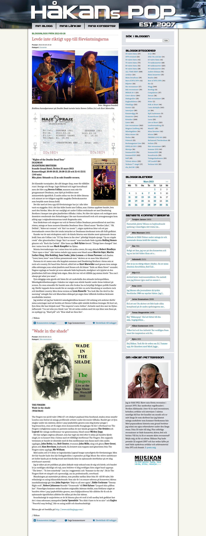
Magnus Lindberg (133, 128)
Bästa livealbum (132, 77)
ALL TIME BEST (132, 71)
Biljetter (129, 83)
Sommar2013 (131, 152)
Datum (150, 95)
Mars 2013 (148, 181)
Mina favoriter (153, 131)
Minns (150, 134)
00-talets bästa (131, 54)
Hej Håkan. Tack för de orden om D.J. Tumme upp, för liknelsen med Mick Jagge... (147, 345)
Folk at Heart (153, 104)
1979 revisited (131, 57)
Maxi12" (151, 128)
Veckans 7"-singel (132, 164)
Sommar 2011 (153, 149)
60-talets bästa (153, 60)
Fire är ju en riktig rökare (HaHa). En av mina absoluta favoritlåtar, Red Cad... (147, 265)
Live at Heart (153, 122)
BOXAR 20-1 (130, 92)
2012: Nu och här (154, 57)
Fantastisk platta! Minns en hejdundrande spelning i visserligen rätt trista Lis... (146, 225)
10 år (150, 54)
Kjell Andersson (154, 113)
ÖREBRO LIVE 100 (155, 137)
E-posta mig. (150, 447)
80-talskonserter (154, 66)
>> (167, 181)
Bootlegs (151, 89)
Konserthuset (153, 116)
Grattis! (128, 107)
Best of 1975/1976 (155, 80)
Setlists (150, 143)
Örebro (128, 137)
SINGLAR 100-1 (131, 146)
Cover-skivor (130, 95)
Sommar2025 (131, 155)
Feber (150, 101)
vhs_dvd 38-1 (130, 167)
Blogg (150, 86)
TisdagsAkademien (155, 158)
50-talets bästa (131, 60)
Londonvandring (154, 125)
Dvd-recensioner (154, 98)
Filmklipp (129, 104)
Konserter (43, 47)
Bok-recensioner (132, 89)
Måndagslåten (131, 131)
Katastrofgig (130, 113)
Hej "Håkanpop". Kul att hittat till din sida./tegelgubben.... (144, 318)
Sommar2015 (153, 152)
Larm (150, 119)
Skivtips (129, 149)
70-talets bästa (131, 63)
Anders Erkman (154, 71)
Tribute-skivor (131, 161)
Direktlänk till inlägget (104, 323)
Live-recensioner (132, 125)
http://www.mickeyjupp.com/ (69, 509)
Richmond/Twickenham (157, 140)
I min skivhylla (154, 107)
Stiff (127, 158)
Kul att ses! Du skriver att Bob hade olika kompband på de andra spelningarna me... (146, 305)
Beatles (151, 77)
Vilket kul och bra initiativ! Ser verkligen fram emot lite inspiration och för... (148, 332)
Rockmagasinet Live (133, 143)
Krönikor (129, 119)
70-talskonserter (154, 63)
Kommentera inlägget (45, 323)
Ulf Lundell (152, 161)
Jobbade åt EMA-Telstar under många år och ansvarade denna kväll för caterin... (147, 238)
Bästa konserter (154, 74)
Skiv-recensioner (46, 339)
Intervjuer (130, 110)
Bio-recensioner (132, 86)
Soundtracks (153, 155)
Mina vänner (131, 134)
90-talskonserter (154, 69)
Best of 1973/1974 (132, 80)
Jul (149, 110)
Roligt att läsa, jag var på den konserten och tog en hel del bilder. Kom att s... (146, 252)
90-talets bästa (131, 69)
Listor (128, 122)
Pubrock (129, 140)
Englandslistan (131, 101)
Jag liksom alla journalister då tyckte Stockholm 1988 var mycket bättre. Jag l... (145, 292)
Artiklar (129, 74)
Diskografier (130, 98)
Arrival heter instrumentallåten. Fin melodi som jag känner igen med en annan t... (146, 278)
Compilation (153, 92)
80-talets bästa (131, 66)
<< (129, 181)
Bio (149, 83)
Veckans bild (153, 164)
